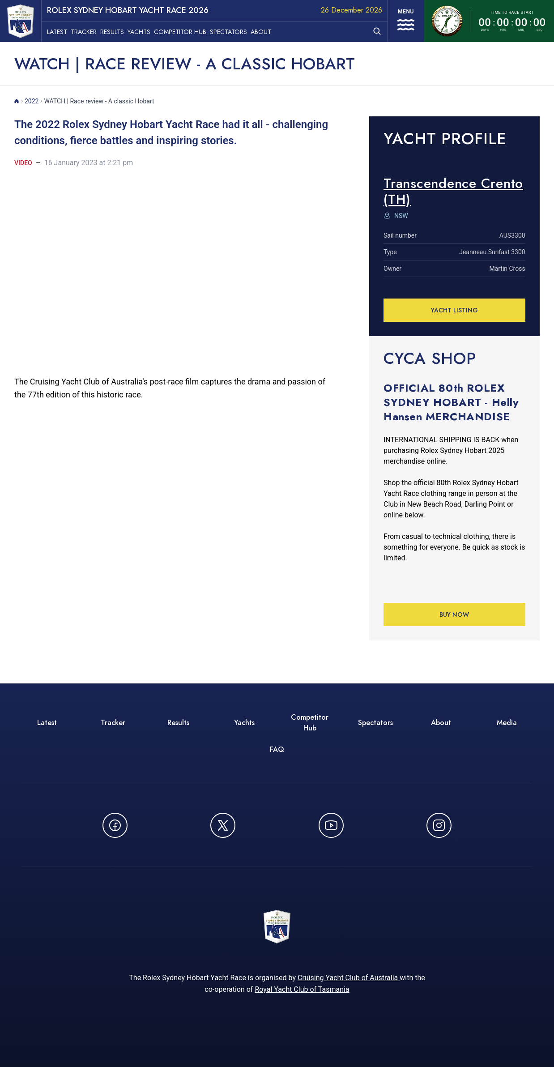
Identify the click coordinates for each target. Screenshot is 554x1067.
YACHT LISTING (454, 310)
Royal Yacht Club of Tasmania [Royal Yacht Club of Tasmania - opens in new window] (302, 989)
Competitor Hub (180, 31)
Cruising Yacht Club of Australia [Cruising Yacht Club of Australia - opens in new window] (349, 977)
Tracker (84, 31)
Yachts (139, 31)
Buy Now (454, 614)
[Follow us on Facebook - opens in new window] (115, 825)
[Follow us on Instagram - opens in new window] (439, 825)
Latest (57, 31)
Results (112, 31)
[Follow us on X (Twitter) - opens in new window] (222, 825)
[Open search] (377, 31)
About (261, 31)
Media (507, 722)
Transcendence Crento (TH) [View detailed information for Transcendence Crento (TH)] (453, 191)
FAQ (277, 749)
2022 (31, 101)
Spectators (228, 31)
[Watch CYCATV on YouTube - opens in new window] (331, 825)
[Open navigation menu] (406, 21)
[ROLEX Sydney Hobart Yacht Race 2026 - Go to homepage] (20, 21)
